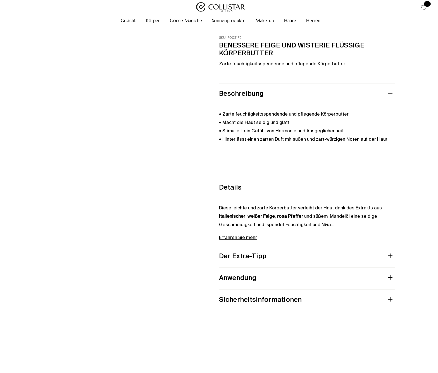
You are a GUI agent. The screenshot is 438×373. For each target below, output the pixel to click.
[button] (128, 20)
